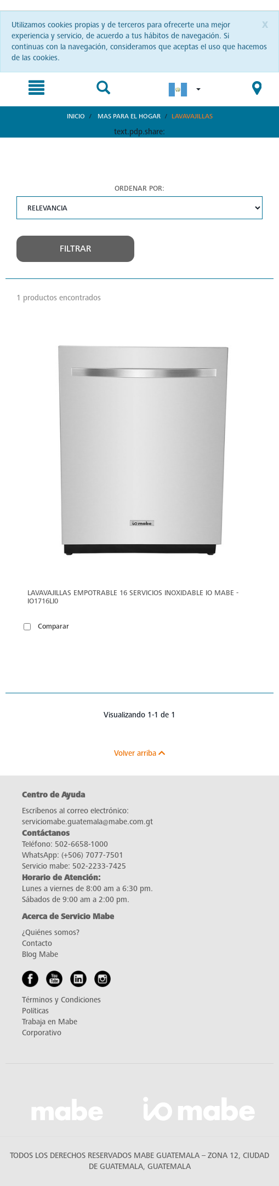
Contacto (37, 943)
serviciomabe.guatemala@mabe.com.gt (87, 822)
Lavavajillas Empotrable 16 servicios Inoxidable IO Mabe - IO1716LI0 (132, 597)
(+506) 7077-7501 (92, 855)
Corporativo (41, 1033)
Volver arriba (139, 753)
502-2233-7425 (99, 866)
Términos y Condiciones (61, 1000)
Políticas (35, 1011)
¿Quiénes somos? (50, 932)
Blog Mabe (40, 954)
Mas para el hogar (129, 116)
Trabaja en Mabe (49, 1022)
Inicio (76, 116)
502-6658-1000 (81, 844)
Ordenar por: (139, 188)
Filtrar (75, 249)
